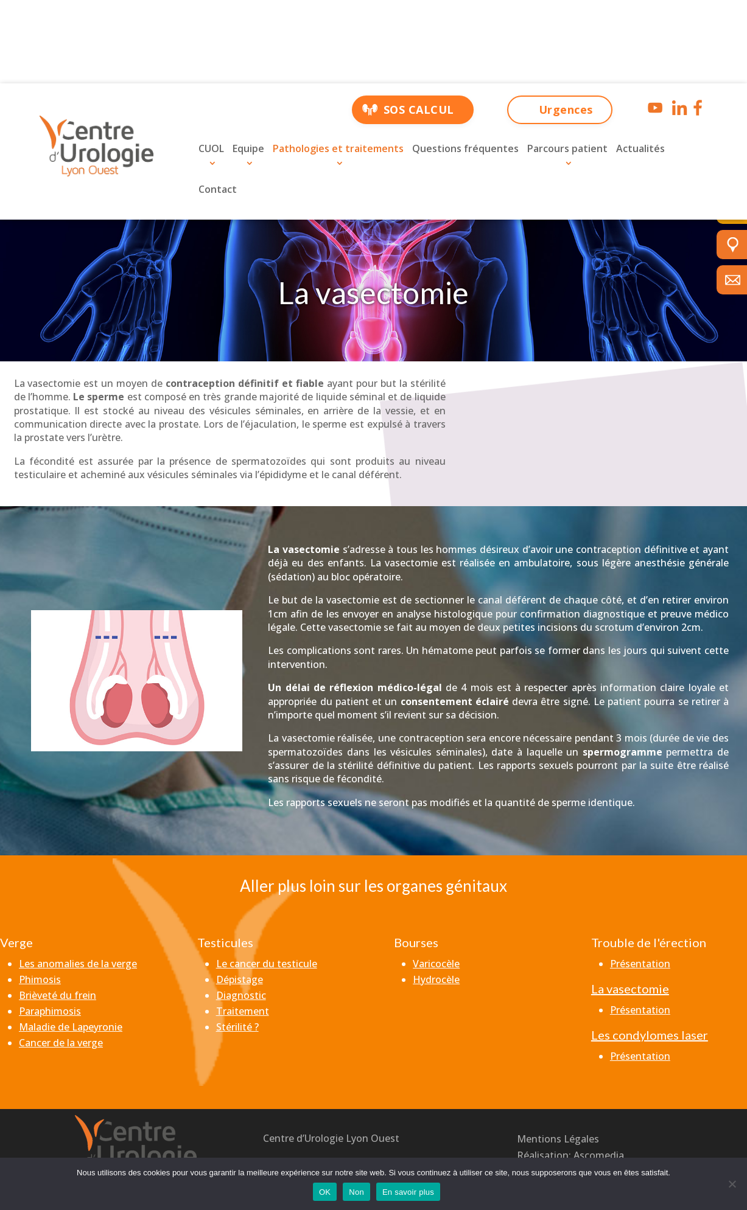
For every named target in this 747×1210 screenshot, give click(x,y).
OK (325, 1192)
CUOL (211, 148)
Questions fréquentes (465, 148)
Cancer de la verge (61, 1042)
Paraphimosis (50, 1011)
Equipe (248, 148)
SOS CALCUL (419, 109)
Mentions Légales (558, 1139)
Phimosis (40, 979)
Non (356, 1192)
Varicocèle (436, 963)
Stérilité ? (237, 1027)
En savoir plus (408, 1192)
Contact (217, 189)
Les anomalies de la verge (78, 963)
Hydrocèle (436, 979)
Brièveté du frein (57, 995)
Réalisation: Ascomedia (570, 1155)
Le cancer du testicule (266, 963)
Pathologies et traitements (338, 148)
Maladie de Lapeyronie (70, 1027)
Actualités (640, 148)
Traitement (242, 1011)
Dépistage (239, 979)
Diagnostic (241, 995)
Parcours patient (567, 148)
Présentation (640, 963)
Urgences (566, 109)
